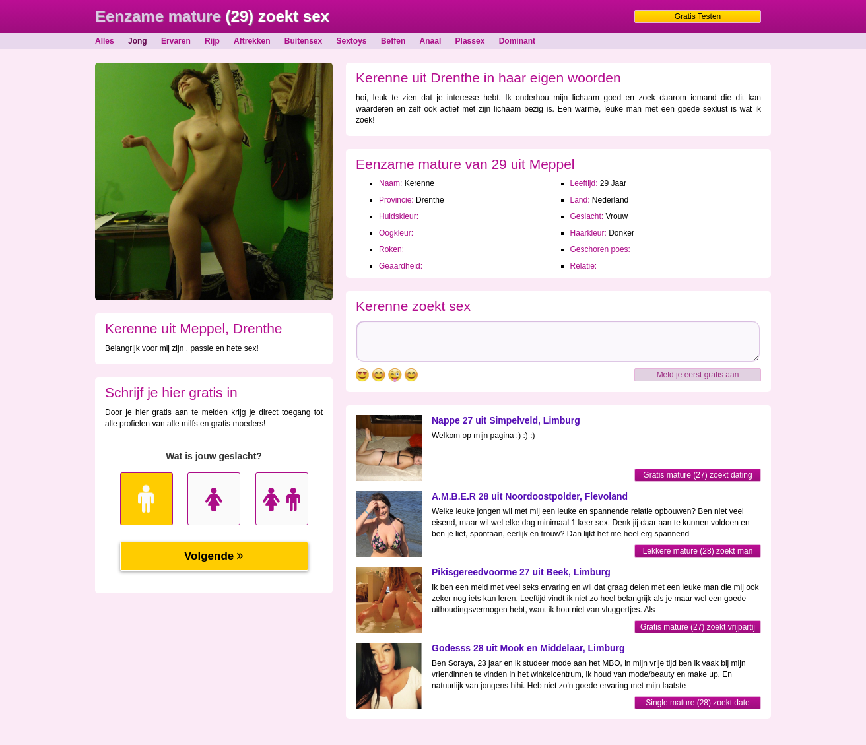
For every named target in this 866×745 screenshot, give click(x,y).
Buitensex (303, 41)
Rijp (212, 41)
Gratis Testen (698, 16)
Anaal (431, 41)
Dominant (517, 41)
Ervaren (176, 41)
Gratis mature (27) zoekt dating (697, 475)
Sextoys (352, 41)
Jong (137, 41)
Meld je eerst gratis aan (698, 374)
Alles (104, 41)
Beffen (393, 41)
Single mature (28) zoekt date (697, 702)
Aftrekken (252, 41)
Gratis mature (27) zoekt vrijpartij (697, 627)
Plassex (470, 41)
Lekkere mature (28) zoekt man (698, 551)
